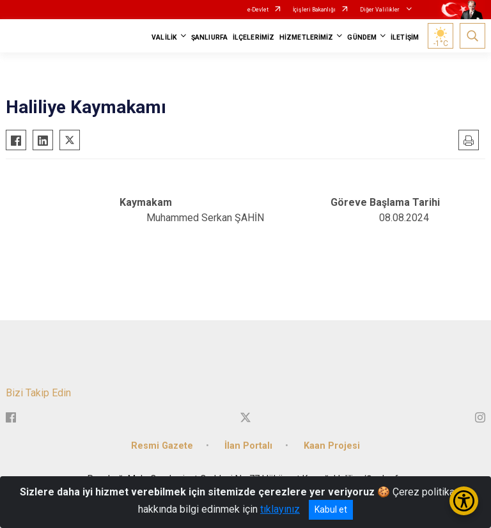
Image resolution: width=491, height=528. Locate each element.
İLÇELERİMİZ (253, 37)
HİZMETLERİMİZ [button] (306, 37)
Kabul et (331, 509)
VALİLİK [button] (164, 37)
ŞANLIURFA (209, 37)
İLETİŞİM (405, 37)
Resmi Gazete (162, 445)
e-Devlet (258, 9)
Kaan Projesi (332, 445)
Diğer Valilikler (380, 9)
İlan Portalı (248, 445)
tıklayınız (280, 509)
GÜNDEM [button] (362, 37)
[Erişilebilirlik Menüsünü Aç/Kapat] (463, 500)
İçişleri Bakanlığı (314, 9)
